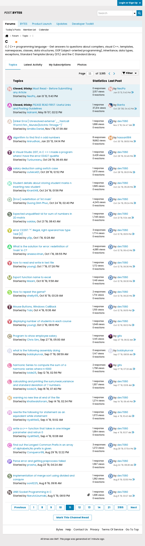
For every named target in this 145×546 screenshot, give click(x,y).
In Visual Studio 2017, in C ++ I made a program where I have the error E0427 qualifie (42, 154)
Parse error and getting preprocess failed (39, 461)
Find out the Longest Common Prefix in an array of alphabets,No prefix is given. (43, 446)
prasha (31, 465)
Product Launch (42, 24)
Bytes (59, 529)
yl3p (29, 238)
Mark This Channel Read (72, 517)
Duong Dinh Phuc (37, 203)
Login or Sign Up (130, 2)
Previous (20, 507)
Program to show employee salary (35, 336)
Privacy (94, 529)
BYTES (23, 24)
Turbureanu (34, 159)
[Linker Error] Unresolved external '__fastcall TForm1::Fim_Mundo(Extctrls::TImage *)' (41, 123)
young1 (31, 266)
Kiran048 (32, 190)
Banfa (121, 105)
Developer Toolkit (83, 24)
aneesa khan (35, 254)
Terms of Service (112, 529)
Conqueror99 (35, 452)
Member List (29, 29)
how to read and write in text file (33, 262)
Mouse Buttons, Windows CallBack (34, 306)
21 (109, 507)
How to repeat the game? (29, 292)
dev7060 (122, 121)
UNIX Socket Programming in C (32, 492)
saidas (31, 221)
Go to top (132, 529)
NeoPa (31, 96)
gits (119, 336)
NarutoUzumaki (36, 495)
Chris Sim (33, 339)
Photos (82, 64)
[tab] (13, 65)
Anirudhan (33, 141)
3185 (120, 507)
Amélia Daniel (35, 129)
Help (68, 529)
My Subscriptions (60, 64)
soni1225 (32, 483)
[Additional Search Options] (135, 13)
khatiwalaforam (37, 401)
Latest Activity (33, 64)
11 (70, 507)
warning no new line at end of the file (36, 397)
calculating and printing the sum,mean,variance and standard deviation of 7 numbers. (43, 383)
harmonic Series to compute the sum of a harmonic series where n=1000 (39, 367)
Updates (61, 24)
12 (79, 507)
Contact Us (80, 529)
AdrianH (32, 112)
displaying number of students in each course (42, 321)
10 (60, 507)
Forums (10, 24)
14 (99, 507)
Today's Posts (13, 29)
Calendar (44, 29)
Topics (13, 64)
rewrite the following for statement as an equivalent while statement (39, 414)
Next (134, 507)
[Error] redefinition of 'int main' (32, 199)
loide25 (31, 372)
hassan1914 (124, 137)
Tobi (29, 310)
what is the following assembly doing (36, 350)
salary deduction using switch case (35, 168)
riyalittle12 (33, 420)
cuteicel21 (33, 172)
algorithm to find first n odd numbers (36, 137)
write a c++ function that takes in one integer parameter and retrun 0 (41, 430)
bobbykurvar (35, 354)
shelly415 (32, 295)
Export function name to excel (32, 277)
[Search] (117, 13)
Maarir (31, 281)
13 (89, 507)
